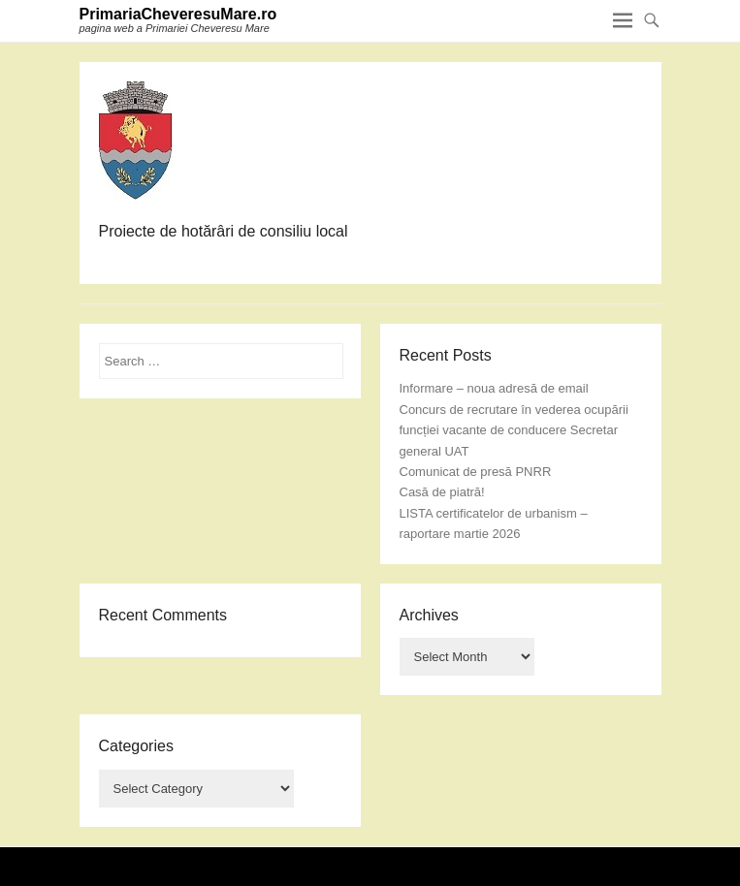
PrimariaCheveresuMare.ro (178, 14)
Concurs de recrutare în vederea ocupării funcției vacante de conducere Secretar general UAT (514, 430)
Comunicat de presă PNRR (476, 471)
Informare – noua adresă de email (494, 388)
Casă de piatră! (442, 492)
